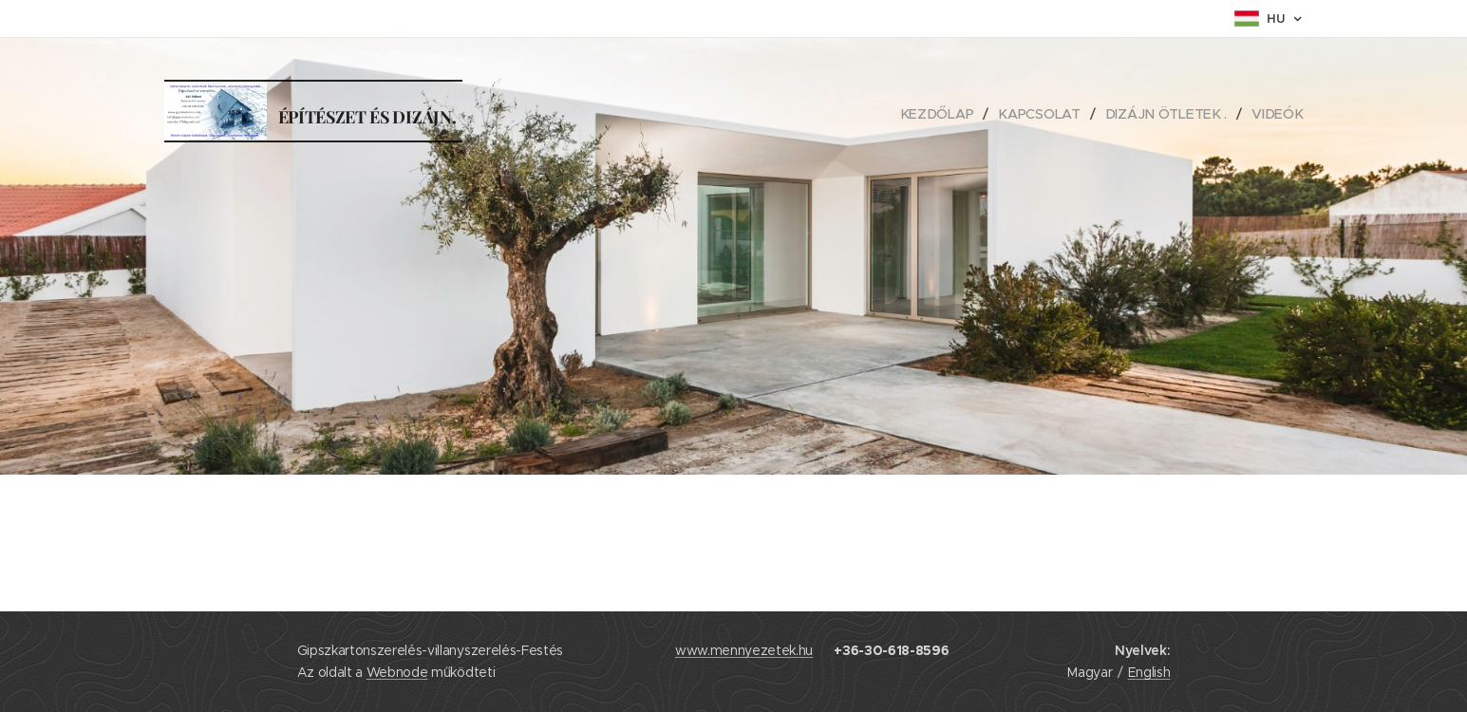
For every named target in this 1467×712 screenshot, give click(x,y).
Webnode (397, 672)
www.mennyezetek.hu (744, 650)
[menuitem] (943, 114)
